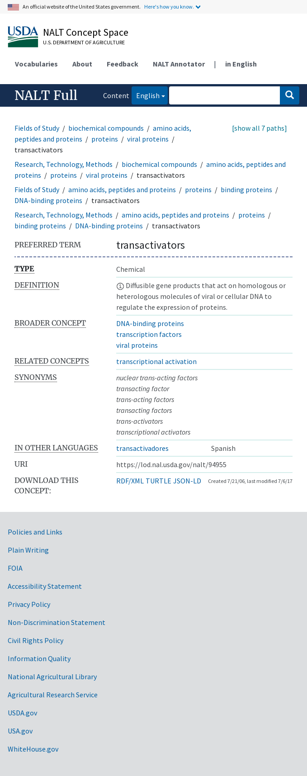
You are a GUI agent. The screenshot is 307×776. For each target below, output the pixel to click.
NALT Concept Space (85, 32)
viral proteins (148, 138)
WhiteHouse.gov (33, 748)
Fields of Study (36, 127)
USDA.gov (22, 712)
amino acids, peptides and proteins (122, 189)
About (82, 63)
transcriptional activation (156, 361)
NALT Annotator (179, 63)
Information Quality (39, 658)
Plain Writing (28, 549)
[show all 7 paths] (259, 127)
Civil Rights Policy (35, 640)
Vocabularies (36, 63)
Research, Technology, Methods (63, 164)
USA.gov (20, 730)
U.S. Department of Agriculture (84, 42)
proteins (104, 138)
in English (241, 63)
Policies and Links (35, 531)
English (146, 95)
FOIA (15, 568)
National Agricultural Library (52, 676)
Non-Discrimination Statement (56, 622)
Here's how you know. (169, 6)
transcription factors (149, 334)
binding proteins (246, 189)
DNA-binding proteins (48, 200)
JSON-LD (187, 480)
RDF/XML (130, 480)
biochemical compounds (106, 127)
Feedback (122, 63)
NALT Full (45, 95)
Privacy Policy (29, 604)
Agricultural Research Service (53, 694)
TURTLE (158, 480)
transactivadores (142, 448)
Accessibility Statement (45, 586)
